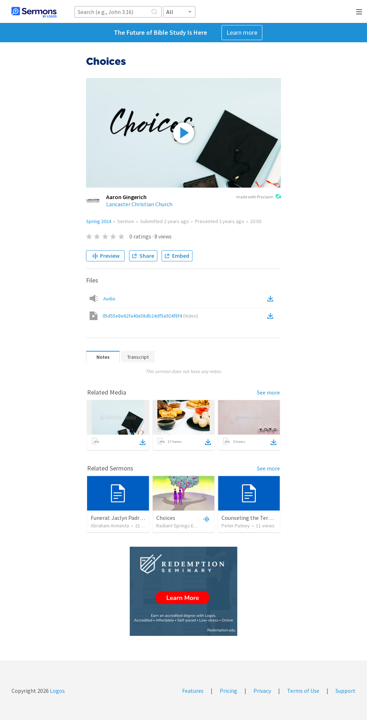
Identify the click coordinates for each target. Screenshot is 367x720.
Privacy (262, 690)
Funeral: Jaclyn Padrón (118, 517)
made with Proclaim (258, 197)
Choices (165, 517)
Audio (109, 298)
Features (193, 690)
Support (345, 690)
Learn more (242, 32)
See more (268, 392)
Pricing (228, 690)
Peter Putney (235, 525)
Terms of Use (303, 690)
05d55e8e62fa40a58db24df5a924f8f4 (150, 316)
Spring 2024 (98, 221)
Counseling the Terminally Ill (257, 517)
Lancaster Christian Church (139, 204)
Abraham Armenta (110, 525)
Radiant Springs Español (182, 525)
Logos (57, 690)
